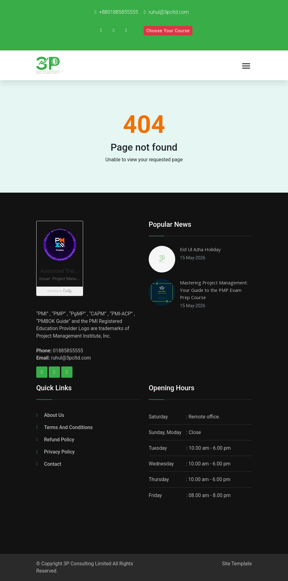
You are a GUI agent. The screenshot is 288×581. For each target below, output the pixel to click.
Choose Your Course (168, 30)
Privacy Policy (59, 452)
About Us (54, 415)
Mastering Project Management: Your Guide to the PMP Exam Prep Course (214, 289)
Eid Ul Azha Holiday (200, 249)
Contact (52, 464)
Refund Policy (59, 440)
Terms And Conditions (68, 427)
